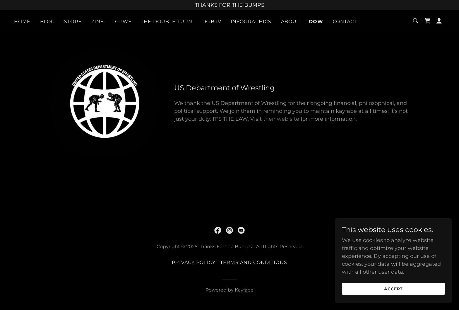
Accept (393, 289)
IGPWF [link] (122, 21)
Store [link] (73, 21)
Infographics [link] (251, 21)
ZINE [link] (97, 21)
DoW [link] (316, 21)
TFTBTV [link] (211, 21)
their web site (281, 119)
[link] (427, 21)
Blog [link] (47, 21)
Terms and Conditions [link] (253, 262)
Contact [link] (345, 21)
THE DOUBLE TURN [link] (166, 21)
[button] (439, 21)
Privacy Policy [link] (193, 262)
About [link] (290, 21)
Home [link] (22, 21)
